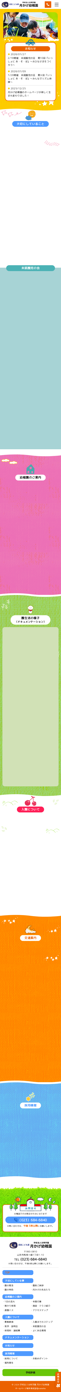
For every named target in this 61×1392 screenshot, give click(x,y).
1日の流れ (10, 1301)
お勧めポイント (40, 1358)
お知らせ (10, 1345)
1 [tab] (26, 39)
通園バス (9, 1310)
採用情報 (10, 1353)
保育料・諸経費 (12, 1330)
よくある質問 (39, 1330)
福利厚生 (9, 1362)
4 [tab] (33, 39)
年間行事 (37, 1301)
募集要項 (9, 1322)
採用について (11, 1358)
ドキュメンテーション (17, 1337)
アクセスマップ (40, 1310)
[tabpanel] (30, 27)
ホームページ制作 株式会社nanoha (30, 1388)
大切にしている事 (14, 1280)
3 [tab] (31, 39)
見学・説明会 (11, 1326)
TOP (7, 1272)
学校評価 (30, 1372)
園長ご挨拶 (38, 1285)
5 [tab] (36, 39)
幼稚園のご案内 (13, 1296)
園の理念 (9, 1285)
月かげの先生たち (41, 1289)
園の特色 (9, 1289)
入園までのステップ (43, 1322)
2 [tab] (28, 39)
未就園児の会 (39, 1326)
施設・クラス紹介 (41, 1305)
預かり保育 (10, 1305)
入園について (12, 1317)
